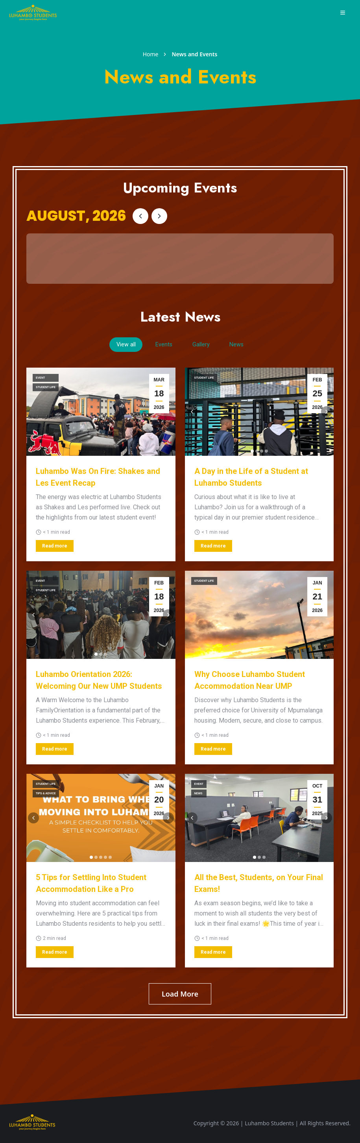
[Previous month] (140, 216)
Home (151, 54)
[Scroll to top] (32, 1123)
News (248, 345)
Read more (54, 547)
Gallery (205, 345)
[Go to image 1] (252, 452)
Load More (180, 995)
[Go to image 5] (110, 858)
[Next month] (159, 216)
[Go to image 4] (266, 452)
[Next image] (326, 412)
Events (160, 345)
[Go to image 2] (256, 452)
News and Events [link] (194, 54)
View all (115, 345)
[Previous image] (192, 412)
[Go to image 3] (261, 452)
